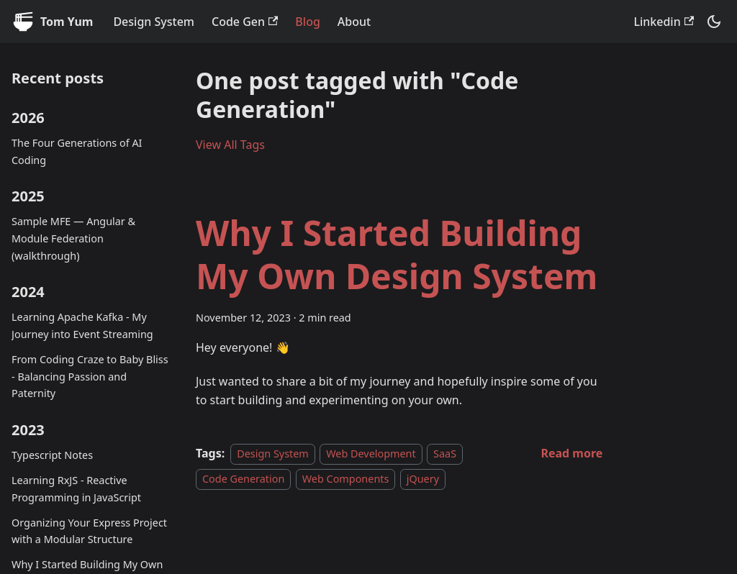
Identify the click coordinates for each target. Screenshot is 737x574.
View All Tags (230, 144)
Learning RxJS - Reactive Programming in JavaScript (76, 488)
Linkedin (663, 21)
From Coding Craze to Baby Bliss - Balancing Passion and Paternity (90, 376)
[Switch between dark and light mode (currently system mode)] (713, 21)
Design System (153, 21)
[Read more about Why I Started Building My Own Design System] (571, 453)
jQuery (423, 479)
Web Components (345, 479)
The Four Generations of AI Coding (77, 151)
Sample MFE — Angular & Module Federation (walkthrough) (73, 238)
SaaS (444, 453)
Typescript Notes (52, 455)
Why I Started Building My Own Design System (396, 254)
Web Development (371, 453)
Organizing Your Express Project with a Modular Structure (89, 531)
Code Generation (243, 479)
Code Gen (245, 21)
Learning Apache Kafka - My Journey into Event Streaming (82, 325)
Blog (307, 21)
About (354, 21)
